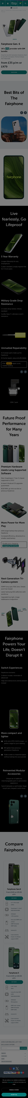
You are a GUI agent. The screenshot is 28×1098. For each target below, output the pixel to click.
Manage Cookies (14, 1090)
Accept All (14, 1094)
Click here (10, 1082)
